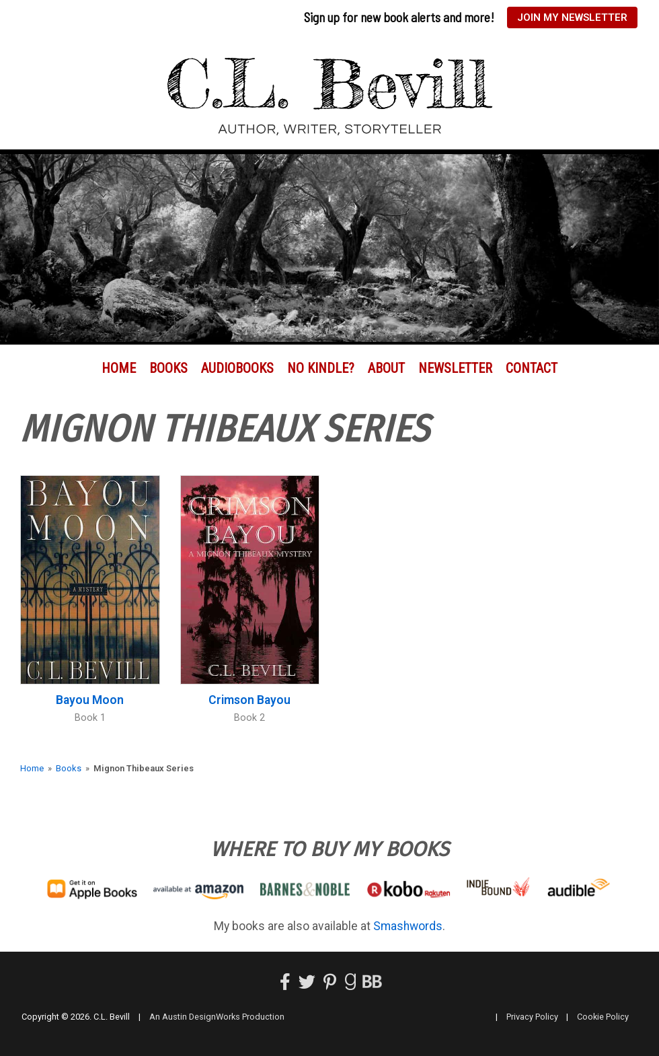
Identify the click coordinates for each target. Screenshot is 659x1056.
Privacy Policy (532, 1017)
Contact (531, 368)
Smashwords (407, 926)
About (386, 368)
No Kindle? (320, 368)
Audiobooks (237, 368)
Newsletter (455, 368)
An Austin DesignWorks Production (216, 1017)
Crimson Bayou (249, 700)
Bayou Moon (90, 700)
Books (168, 368)
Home (119, 368)
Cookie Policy (603, 1017)
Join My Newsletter (572, 17)
